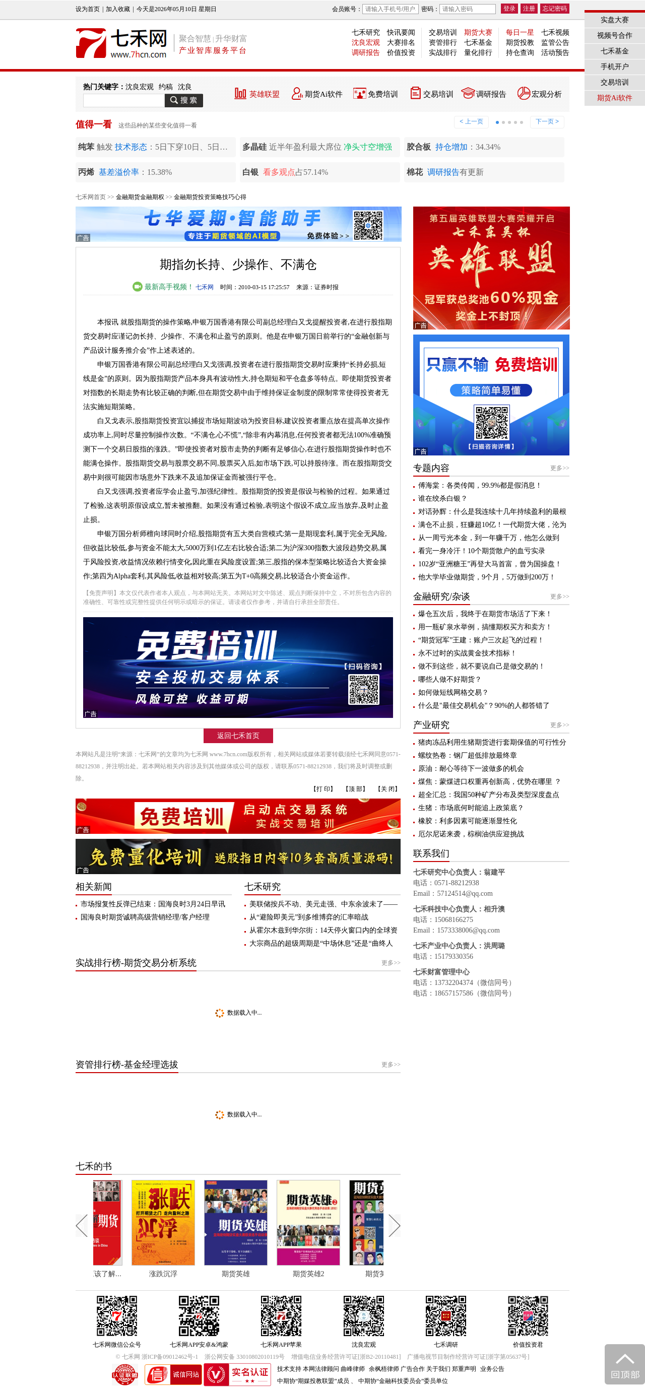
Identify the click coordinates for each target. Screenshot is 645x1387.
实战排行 (443, 52)
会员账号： (375, 9)
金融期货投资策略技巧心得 (210, 197)
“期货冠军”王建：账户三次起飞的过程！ (481, 640)
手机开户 (615, 67)
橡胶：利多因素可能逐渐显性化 (467, 821)
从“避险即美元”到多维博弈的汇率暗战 (308, 917)
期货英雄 (269, 1274)
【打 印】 (323, 788)
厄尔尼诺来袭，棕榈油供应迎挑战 (471, 834)
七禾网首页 (91, 197)
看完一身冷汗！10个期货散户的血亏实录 (481, 551)
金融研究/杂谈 (441, 596)
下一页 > (547, 121)
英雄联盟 (264, 94)
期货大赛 (478, 32)
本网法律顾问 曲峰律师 (334, 1368)
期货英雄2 (342, 1274)
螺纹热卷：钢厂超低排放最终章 (467, 755)
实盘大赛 (615, 20)
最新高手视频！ (163, 287)
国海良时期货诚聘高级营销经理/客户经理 (145, 917)
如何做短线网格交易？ (453, 692)
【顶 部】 (355, 788)
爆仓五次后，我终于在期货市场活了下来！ (485, 614)
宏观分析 (547, 94)
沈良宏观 (366, 42)
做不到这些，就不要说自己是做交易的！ (481, 666)
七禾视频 (555, 32)
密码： (458, 9)
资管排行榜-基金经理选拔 (127, 1065)
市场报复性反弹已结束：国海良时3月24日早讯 (153, 904)
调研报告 (366, 52)
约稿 (166, 87)
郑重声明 (464, 1368)
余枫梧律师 (384, 1368)
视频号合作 (614, 35)
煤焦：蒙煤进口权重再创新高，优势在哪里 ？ (489, 781)
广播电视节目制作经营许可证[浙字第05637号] (468, 1356)
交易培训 (443, 32)
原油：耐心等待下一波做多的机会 (471, 768)
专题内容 (431, 468)
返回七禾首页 (238, 736)
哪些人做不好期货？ (450, 679)
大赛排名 (401, 42)
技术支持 (289, 1368)
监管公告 (555, 42)
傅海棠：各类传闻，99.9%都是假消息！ (480, 485)
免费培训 (383, 94)
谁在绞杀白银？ (443, 498)
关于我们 (438, 1368)
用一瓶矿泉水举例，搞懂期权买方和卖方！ (485, 627)
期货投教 (520, 42)
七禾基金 (478, 42)
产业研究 (431, 725)
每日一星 (520, 32)
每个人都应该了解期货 (128, 1274)
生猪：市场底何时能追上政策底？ (471, 808)
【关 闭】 (388, 788)
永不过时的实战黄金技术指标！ (467, 653)
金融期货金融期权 (140, 197)
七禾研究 (366, 32)
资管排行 (443, 42)
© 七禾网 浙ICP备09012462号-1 (157, 1356)
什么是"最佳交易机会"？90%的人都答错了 (484, 705)
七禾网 (205, 287)
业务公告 (492, 1368)
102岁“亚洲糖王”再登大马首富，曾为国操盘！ (490, 564)
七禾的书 (94, 1166)
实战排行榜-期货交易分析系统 (136, 963)
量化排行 (478, 52)
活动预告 (555, 52)
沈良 (185, 87)
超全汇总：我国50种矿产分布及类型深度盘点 (488, 795)
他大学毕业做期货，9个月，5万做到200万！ (487, 577)
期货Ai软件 (324, 94)
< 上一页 (471, 121)
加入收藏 (118, 9)
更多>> (391, 962)
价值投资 (401, 52)
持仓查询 (520, 52)
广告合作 (413, 1368)
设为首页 (88, 9)
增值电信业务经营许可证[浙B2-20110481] (346, 1356)
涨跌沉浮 (197, 1274)
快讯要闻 (401, 32)
